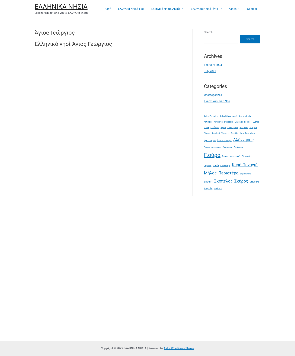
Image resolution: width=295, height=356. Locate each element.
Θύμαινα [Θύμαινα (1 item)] (207, 165)
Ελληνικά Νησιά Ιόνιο (209, 8)
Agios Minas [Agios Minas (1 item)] (225, 116)
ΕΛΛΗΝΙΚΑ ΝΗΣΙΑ (61, 7)
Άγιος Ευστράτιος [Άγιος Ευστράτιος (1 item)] (248, 133)
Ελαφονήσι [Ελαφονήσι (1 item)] (247, 156)
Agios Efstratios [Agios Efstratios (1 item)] (211, 116)
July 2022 (210, 71)
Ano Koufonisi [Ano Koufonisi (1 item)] (245, 116)
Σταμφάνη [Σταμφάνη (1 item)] (254, 182)
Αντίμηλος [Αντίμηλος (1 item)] (216, 147)
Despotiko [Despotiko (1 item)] (228, 122)
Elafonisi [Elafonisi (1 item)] (239, 122)
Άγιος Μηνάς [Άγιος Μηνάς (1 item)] (210, 140)
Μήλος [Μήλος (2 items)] (210, 173)
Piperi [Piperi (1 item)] (223, 127)
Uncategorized (213, 95)
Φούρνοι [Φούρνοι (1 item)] (218, 188)
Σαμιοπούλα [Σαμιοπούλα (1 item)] (245, 174)
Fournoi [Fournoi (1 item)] (247, 122)
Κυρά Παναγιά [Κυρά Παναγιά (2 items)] (245, 164)
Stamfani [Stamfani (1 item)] (216, 133)
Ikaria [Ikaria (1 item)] (206, 127)
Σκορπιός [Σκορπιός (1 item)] (208, 182)
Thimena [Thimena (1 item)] (225, 133)
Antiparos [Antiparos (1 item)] (218, 122)
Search (208, 32)
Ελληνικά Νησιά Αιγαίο (172, 8)
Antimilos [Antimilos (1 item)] (208, 122)
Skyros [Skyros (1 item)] (207, 133)
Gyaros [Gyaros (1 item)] (256, 122)
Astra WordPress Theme (179, 348)
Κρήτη (236, 8)
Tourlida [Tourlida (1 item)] (234, 133)
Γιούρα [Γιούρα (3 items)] (212, 155)
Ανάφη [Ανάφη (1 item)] (207, 147)
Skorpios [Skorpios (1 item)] (253, 127)
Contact (253, 9)
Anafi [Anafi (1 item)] (235, 116)
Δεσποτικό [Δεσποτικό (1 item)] (235, 156)
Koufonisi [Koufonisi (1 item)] (215, 127)
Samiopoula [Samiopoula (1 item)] (232, 127)
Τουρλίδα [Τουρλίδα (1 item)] (208, 188)
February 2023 (213, 65)
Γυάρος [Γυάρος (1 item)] (225, 156)
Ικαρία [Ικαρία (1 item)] (216, 165)
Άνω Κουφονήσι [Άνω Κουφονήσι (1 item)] (224, 140)
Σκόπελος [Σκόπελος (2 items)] (223, 181)
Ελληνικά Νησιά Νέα (217, 101)
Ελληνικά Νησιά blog (137, 9)
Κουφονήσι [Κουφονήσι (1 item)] (225, 165)
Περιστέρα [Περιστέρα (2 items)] (228, 173)
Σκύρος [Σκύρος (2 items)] (241, 181)
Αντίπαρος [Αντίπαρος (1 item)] (227, 147)
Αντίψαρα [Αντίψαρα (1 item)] (238, 147)
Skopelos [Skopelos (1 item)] (244, 127)
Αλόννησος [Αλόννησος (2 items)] (243, 139)
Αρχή (114, 9)
